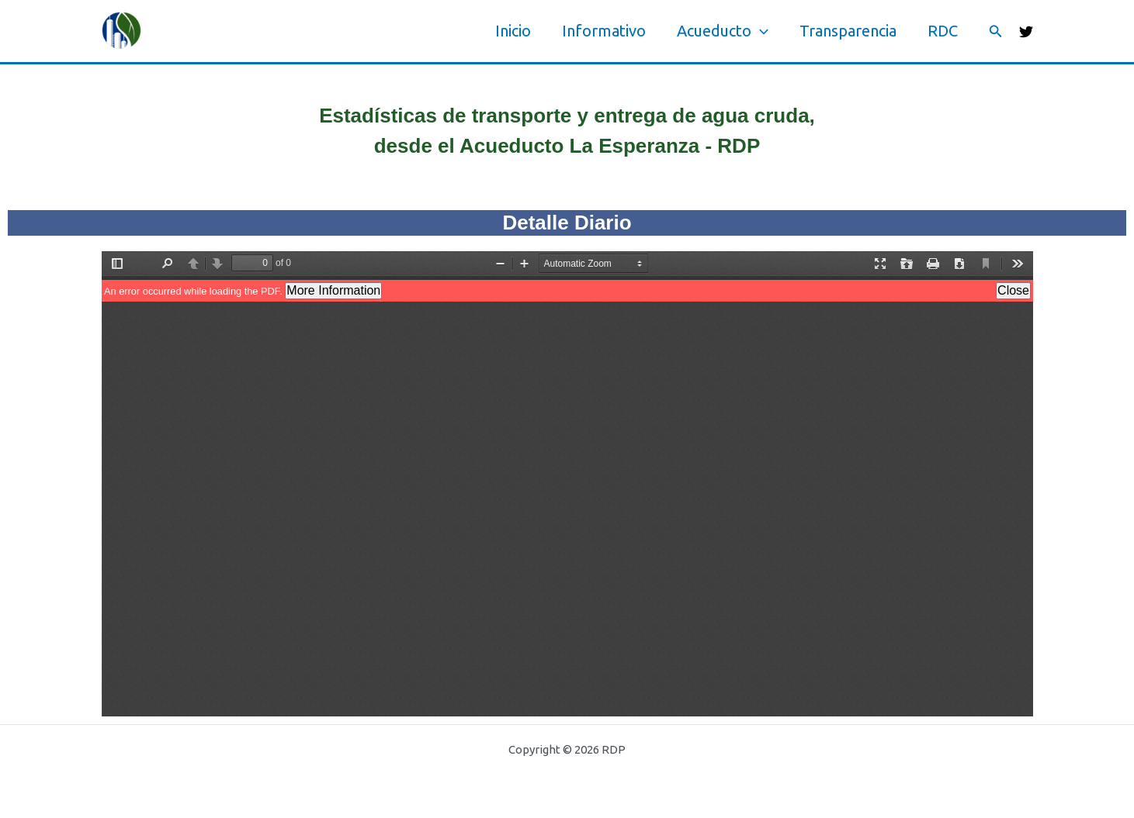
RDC (943, 31)
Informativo (604, 31)
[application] (759, 31)
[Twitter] (1026, 32)
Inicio (513, 31)
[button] (996, 31)
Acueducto (722, 31)
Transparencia (847, 31)
